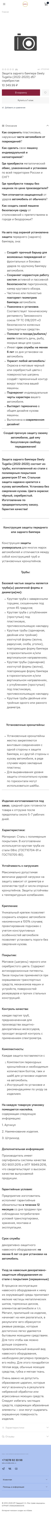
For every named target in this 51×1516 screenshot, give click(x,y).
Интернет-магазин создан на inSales (17, 1510)
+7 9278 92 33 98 (12, 1460)
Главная (5, 12)
